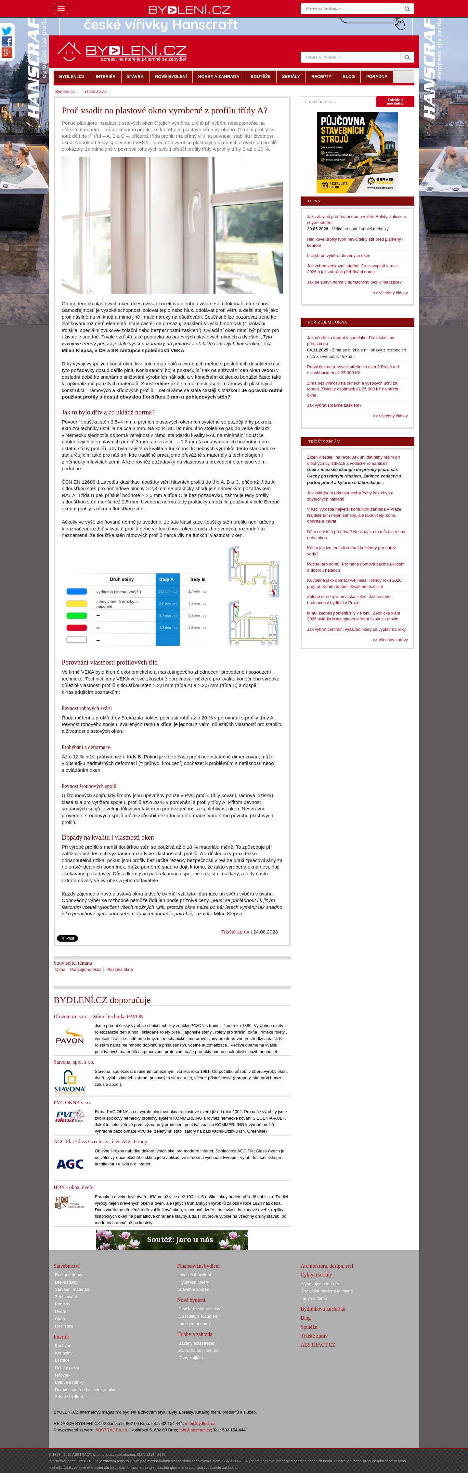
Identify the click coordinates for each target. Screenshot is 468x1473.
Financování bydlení (198, 1266)
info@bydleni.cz (200, 1423)
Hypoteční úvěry (193, 1282)
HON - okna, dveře (74, 1187)
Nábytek (63, 1375)
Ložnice (62, 1360)
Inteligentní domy (194, 1323)
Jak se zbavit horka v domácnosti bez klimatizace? (354, 282)
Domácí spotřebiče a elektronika (85, 1389)
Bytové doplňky (69, 1382)
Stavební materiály (72, 1289)
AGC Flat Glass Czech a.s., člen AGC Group (100, 1141)
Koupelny (63, 1353)
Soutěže (309, 1327)
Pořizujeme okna (86, 969)
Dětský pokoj (67, 1367)
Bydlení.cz (65, 91)
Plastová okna (119, 969)
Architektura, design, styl (327, 1266)
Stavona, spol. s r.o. (74, 1062)
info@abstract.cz (195, 1430)
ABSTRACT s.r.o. (112, 1430)
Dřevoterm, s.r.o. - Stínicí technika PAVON (99, 1016)
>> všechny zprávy (390, 639)
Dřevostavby (66, 1282)
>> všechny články (390, 292)
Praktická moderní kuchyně (327, 1291)
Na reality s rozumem (198, 1316)
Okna (60, 969)
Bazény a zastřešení (197, 1343)
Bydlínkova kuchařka (323, 1309)
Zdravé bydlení (69, 1396)
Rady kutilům (190, 1357)
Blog (306, 1318)
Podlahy (62, 1304)
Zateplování (66, 1296)
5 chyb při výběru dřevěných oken (338, 255)
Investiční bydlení (194, 1274)
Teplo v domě (314, 1298)
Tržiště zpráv (235, 931)
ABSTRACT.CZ (318, 1345)
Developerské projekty (199, 1308)
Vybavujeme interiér (320, 1283)
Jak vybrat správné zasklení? (334, 405)
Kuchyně (63, 1345)
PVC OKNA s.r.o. (72, 1102)
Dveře (60, 1311)
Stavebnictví (67, 1266)
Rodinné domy (68, 1274)
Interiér (61, 1337)
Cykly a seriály (316, 1274)
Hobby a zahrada (194, 1334)
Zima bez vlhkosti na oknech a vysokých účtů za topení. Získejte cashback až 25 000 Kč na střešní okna (354, 389)
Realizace (64, 1326)
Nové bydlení (191, 1300)
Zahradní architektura (198, 1350)
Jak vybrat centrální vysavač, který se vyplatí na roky (356, 629)
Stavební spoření (194, 1289)
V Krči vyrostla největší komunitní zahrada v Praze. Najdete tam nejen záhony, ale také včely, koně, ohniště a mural (354, 515)
